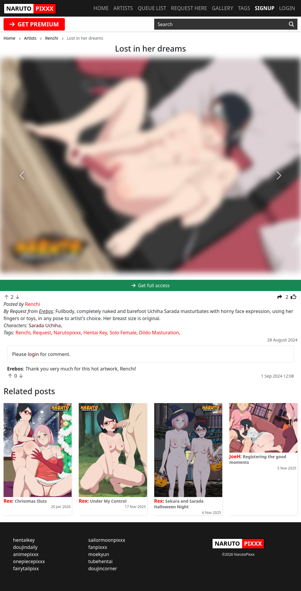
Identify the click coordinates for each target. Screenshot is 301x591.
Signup (264, 8)
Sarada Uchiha (45, 325)
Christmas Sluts (31, 501)
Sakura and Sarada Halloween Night (179, 503)
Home (101, 8)
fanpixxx (97, 547)
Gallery (222, 8)
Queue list (152, 8)
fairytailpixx (26, 568)
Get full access (150, 285)
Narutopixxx (67, 332)
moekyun (98, 554)
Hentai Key (95, 332)
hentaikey (24, 540)
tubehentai (100, 561)
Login (287, 8)
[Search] (291, 24)
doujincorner (102, 568)
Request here (189, 8)
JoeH (234, 456)
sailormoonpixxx (106, 540)
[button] (22, 175)
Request (42, 332)
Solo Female (123, 332)
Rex (8, 501)
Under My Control (108, 501)
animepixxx (25, 554)
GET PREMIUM (34, 24)
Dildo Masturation (159, 332)
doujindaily (25, 547)
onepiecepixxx (29, 561)
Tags (244, 8)
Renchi (22, 332)
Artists (123, 8)
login (33, 354)
